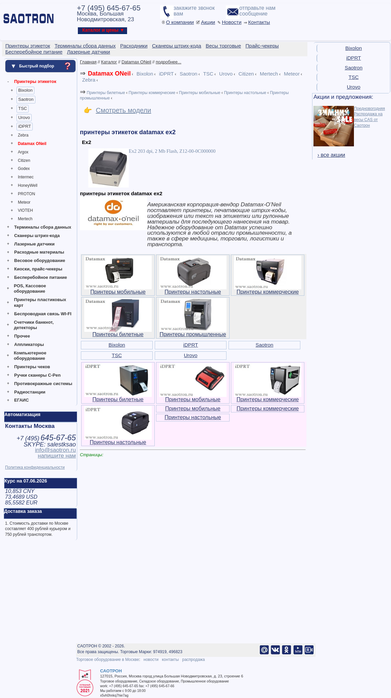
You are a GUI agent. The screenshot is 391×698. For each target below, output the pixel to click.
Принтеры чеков (32, 366)
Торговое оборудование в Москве (107, 659)
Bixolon (25, 90)
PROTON (26, 194)
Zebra (23, 135)
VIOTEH (25, 210)
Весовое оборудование (39, 260)
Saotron (26, 99)
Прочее (22, 336)
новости (151, 659)
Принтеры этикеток (35, 81)
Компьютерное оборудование (30, 355)
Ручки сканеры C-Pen (37, 375)
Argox (23, 152)
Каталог (109, 61)
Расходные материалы (39, 252)
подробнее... (168, 61)
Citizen (24, 160)
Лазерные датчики (34, 243)
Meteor (24, 202)
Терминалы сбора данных (42, 227)
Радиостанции (29, 392)
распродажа (193, 659)
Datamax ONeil (32, 143)
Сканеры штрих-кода (37, 235)
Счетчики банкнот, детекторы (34, 325)
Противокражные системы (43, 383)
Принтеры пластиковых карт (40, 302)
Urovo (24, 117)
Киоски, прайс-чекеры (38, 268)
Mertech (25, 218)
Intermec (26, 177)
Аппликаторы (29, 344)
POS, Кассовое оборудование (30, 288)
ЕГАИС (21, 400)
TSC (22, 108)
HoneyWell (27, 185)
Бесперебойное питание (40, 277)
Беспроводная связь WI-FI (42, 313)
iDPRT (24, 126)
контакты (170, 659)
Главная (88, 61)
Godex (24, 168)
